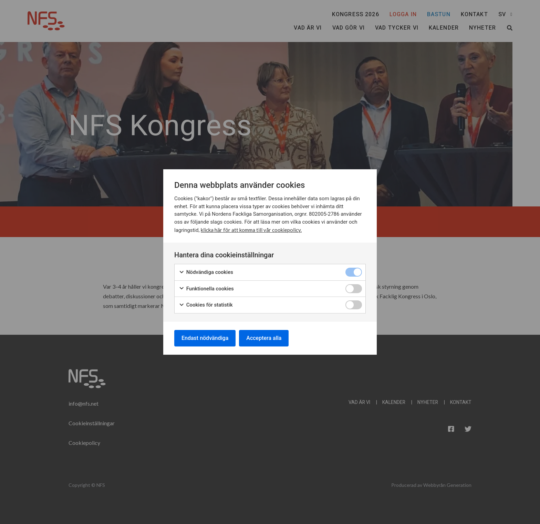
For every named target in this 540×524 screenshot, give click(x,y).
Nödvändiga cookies (206, 272)
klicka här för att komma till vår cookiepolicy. (251, 230)
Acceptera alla (263, 338)
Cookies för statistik (206, 305)
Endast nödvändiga (204, 338)
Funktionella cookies (206, 289)
